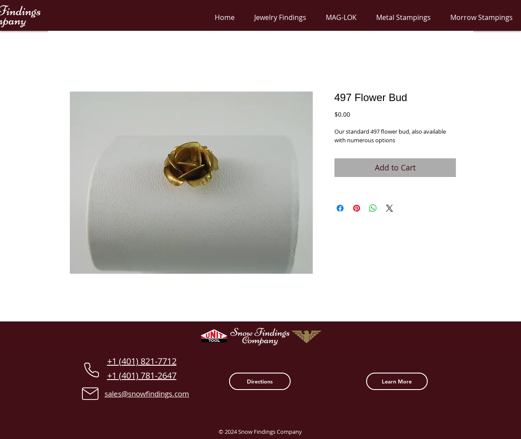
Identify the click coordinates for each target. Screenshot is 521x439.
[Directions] (260, 381)
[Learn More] (397, 381)
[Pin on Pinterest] (356, 208)
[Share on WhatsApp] (373, 208)
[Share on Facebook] (340, 208)
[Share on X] (389, 208)
